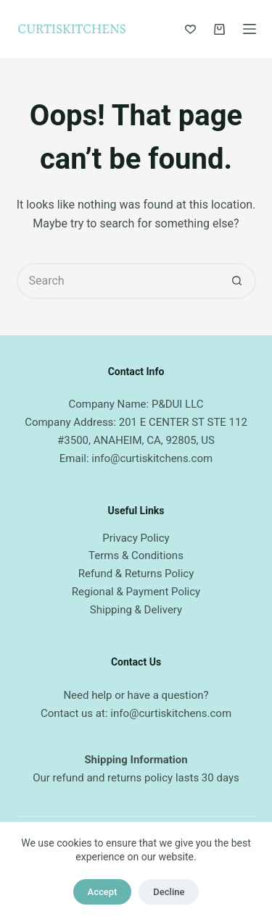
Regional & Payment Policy (136, 591)
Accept (103, 891)
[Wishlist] (190, 29)
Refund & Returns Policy (136, 573)
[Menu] (249, 28)
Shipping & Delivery (136, 609)
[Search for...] (118, 281)
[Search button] (238, 281)
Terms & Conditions (136, 555)
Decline (168, 891)
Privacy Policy (135, 538)
